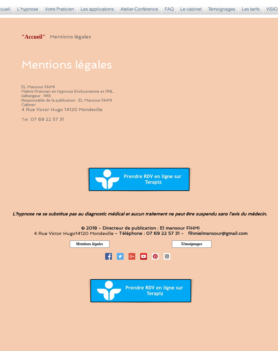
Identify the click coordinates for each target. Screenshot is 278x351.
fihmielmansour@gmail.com (218, 233)
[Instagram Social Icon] (167, 256)
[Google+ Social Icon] (132, 256)
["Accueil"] (34, 36)
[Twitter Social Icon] (120, 256)
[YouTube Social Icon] (143, 256)
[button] (97, 9)
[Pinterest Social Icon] (155, 256)
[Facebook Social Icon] (108, 256)
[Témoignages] (191, 244)
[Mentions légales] (89, 244)
